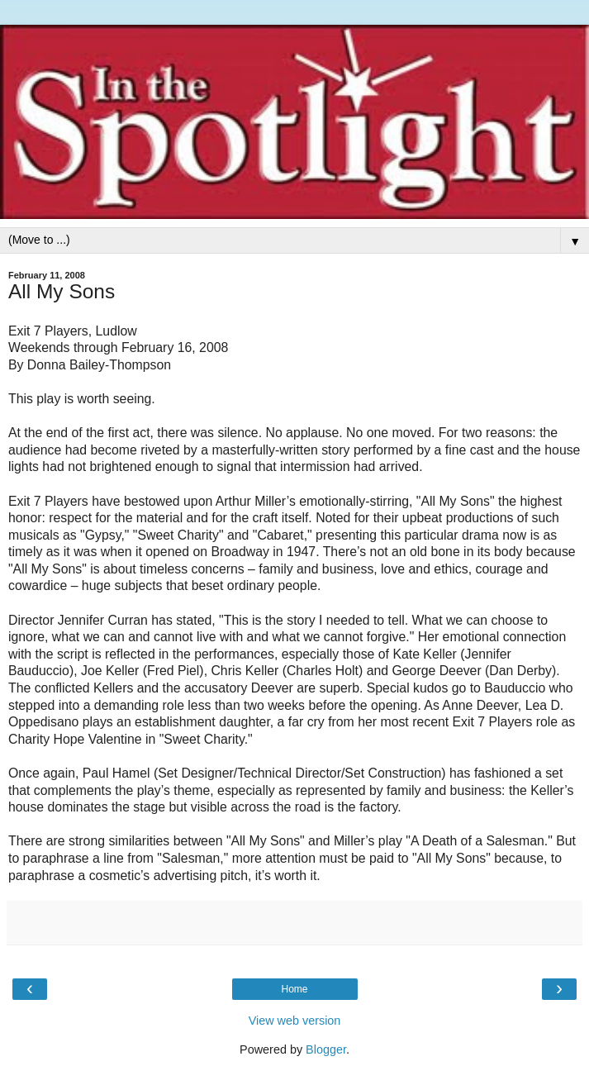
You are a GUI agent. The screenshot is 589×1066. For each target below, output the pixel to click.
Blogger (326, 1049)
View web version (295, 1020)
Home (294, 989)
